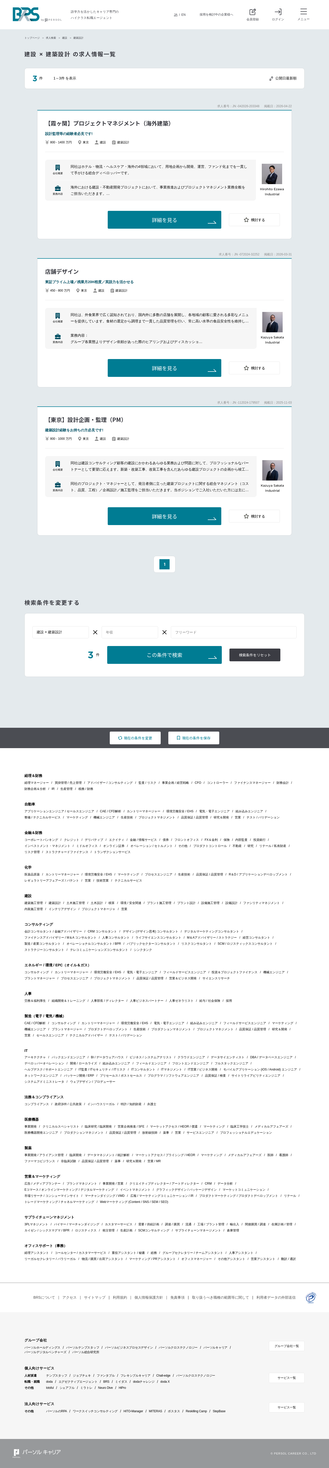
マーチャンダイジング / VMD (105, 1196)
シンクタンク (143, 950)
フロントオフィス (186, 840)
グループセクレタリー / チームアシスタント (192, 1253)
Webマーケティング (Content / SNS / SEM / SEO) (134, 1202)
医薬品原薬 (32, 874)
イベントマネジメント (135, 1189)
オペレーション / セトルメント (151, 846)
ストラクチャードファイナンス (67, 852)
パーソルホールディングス (42, 1347)
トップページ (32, 37)
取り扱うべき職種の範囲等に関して (220, 1297)
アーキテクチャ (35, 1057)
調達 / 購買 (172, 1224)
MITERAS (155, 1411)
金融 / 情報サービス (143, 840)
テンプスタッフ (56, 1375)
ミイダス (121, 1381)
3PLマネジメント (36, 1224)
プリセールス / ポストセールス (121, 1075)
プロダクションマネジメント (171, 1029)
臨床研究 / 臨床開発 (98, 1126)
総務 (154, 1253)
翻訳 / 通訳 (288, 1259)
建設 (64, 37)
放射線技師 (149, 1132)
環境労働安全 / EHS (180, 811)
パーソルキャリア (215, 1347)
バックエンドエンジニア (68, 1057)
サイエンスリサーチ (216, 978)
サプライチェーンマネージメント (198, 1230)
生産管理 (66, 789)
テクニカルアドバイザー (86, 1035)
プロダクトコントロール (210, 846)
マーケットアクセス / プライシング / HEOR (165, 1155)
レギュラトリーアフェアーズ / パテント (51, 880)
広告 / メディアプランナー (42, 1183)
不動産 (237, 846)
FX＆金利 (211, 840)
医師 (270, 1155)
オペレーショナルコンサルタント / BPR (93, 943)
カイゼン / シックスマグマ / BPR (47, 1230)
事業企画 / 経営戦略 (175, 783)
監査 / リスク (147, 783)
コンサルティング (36, 972)
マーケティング (77, 817)
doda (49, 1381)
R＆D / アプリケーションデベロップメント (258, 874)
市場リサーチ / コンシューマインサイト (51, 1196)
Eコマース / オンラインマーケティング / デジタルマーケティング (69, 1189)
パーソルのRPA (56, 1411)
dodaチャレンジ (143, 1381)
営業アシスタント (263, 1259)
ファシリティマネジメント (261, 903)
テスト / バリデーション (263, 817)
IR (53, 789)
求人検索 (51, 37)
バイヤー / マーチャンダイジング (76, 1224)
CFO (198, 783)
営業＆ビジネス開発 (183, 978)
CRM (208, 1183)
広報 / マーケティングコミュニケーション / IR (162, 1196)
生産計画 (126, 1230)
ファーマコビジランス (39, 1161)
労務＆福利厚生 (35, 1001)
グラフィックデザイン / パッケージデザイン (186, 1189)
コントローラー (217, 783)
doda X (165, 1381)
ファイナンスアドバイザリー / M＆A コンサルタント (60, 937)
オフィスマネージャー (196, 1259)
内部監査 (241, 840)
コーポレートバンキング (41, 840)
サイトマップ (94, 1297)
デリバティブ (94, 840)
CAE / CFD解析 (110, 811)
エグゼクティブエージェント (78, 1381)
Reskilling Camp (196, 1411)
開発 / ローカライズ (83, 1063)
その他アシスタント (231, 1259)
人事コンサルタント (116, 937)
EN (183, 15)
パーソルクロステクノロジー (178, 1347)
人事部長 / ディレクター (107, 1001)
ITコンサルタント (143, 1069)
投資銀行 (259, 840)
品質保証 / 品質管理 (194, 817)
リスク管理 (32, 852)
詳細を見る (164, 220)
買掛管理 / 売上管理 (68, 783)
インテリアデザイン (62, 909)
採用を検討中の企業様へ (216, 14)
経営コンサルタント (256, 937)
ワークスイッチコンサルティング (95, 1411)
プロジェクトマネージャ (98, 909)
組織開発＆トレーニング (68, 1001)
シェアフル (67, 1388)
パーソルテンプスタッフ (82, 1347)
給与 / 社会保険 (209, 1001)
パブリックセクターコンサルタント (151, 943)
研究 (251, 846)
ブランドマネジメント (81, 1183)
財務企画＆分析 (35, 789)
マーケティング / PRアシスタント (152, 1259)
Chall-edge (163, 1375)
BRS (106, 1381)
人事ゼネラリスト (181, 1001)
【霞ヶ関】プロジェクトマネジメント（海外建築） (109, 123)
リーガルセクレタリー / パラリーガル (50, 1259)
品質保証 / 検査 (215, 1075)
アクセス (69, 1297)
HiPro (122, 1388)
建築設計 (55, 903)
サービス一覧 (287, 1378)
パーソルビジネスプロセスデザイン (129, 1347)
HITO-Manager (133, 1411)
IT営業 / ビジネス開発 (202, 1069)
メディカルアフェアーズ (271, 1126)
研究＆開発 (221, 817)
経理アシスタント (36, 1253)
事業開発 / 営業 (113, 1183)
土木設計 (97, 903)
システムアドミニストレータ (44, 1081)
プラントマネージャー (39, 978)
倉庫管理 (233, 1230)
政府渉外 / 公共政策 (68, 1104)
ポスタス (174, 1411)
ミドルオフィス (87, 846)
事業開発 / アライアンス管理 (44, 1155)
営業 (238, 817)
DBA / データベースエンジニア (271, 1057)
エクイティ (116, 840)
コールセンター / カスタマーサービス (80, 1253)
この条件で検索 (164, 655)
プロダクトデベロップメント (108, 1029)
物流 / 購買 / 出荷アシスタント (103, 1259)
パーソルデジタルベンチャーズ (45, 1352)
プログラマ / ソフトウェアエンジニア (173, 1075)
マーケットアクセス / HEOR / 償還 (174, 1126)
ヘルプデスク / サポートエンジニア (48, 1069)
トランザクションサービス (112, 852)
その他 (182, 846)
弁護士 (151, 1104)
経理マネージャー (36, 783)
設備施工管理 (210, 903)
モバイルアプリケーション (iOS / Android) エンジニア (260, 1069)
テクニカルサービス (128, 880)
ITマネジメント (171, 1069)
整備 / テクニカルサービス (42, 817)
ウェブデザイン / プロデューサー (92, 1081)
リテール (290, 1196)
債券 (166, 840)
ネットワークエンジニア (41, 1075)
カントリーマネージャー (143, 811)
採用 (229, 1001)
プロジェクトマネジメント (157, 817)
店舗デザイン (62, 271)
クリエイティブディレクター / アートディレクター (164, 1183)
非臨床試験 (68, 1161)
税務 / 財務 (85, 789)
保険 (227, 840)
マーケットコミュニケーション (244, 1189)
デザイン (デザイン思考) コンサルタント (151, 931)
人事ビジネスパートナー (146, 1001)
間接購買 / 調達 (255, 1224)
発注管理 (108, 1230)
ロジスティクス (86, 1230)
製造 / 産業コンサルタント (42, 943)
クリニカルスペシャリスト (61, 1126)
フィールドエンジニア (151, 1063)
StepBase (219, 1411)
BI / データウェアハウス (107, 1057)
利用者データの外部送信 (276, 1297)
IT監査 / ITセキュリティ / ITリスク (102, 1069)
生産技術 (127, 817)
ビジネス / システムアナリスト (151, 1057)
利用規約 (120, 1297)
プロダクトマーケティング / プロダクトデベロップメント (238, 1196)
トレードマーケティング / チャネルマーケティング (59, 1202)
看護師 (283, 1155)
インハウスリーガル (101, 1104)
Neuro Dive (105, 1388)
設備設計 (231, 903)
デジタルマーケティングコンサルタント (211, 931)
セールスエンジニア (50, 1035)
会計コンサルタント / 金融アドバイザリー (53, 931)
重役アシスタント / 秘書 (128, 1253)
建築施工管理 (33, 903)
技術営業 (103, 880)
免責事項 (177, 1297)
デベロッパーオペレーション (44, 1063)
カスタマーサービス (118, 1224)
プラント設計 (186, 903)
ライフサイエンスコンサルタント (158, 937)
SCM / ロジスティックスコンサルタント (245, 943)
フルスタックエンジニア (231, 1063)
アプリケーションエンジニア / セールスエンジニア (59, 811)
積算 (111, 903)
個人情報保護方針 (148, 1297)
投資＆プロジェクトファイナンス (234, 972)
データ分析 (225, 1183)
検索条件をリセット (255, 655)
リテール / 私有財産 (272, 846)
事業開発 (30, 1126)
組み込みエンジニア (249, 811)
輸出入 (234, 1224)
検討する (258, 220)
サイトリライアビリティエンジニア (255, 1075)
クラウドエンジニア (191, 1057)
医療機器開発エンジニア (41, 1132)
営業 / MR (154, 1161)
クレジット (71, 840)
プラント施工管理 (159, 903)
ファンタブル (106, 1375)
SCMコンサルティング (154, 1230)
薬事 (166, 1132)
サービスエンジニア (200, 1132)
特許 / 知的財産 (131, 1104)
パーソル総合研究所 (85, 1352)
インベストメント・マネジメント (47, 846)
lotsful (50, 1388)
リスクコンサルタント (196, 943)
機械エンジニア (104, 817)
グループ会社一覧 (287, 1346)
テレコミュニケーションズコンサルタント (99, 950)
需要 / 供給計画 (148, 1224)
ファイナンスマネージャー (252, 783)
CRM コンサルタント (102, 931)
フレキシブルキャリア (135, 1375)
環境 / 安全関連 (130, 903)
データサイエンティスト (227, 1057)
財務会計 (283, 783)
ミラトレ (86, 1388)
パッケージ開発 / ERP (79, 1075)
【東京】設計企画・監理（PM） (86, 419)
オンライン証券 (114, 846)
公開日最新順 (286, 78)
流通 (188, 1224)
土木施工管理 (75, 903)
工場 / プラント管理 (210, 1224)
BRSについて (44, 1297)
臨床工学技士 (239, 1126)
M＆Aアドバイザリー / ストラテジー (212, 937)
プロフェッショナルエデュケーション (246, 1132)
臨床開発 (76, 1155)
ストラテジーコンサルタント (44, 950)
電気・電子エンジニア (214, 811)
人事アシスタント (241, 1253)
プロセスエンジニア (158, 874)
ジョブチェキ (82, 1375)
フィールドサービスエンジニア (184, 972)
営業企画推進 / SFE (131, 1126)
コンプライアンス (36, 1104)
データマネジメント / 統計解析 (108, 1155)
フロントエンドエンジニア (190, 1063)
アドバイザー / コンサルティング (110, 783)
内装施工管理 (33, 909)
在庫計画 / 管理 (281, 1224)
